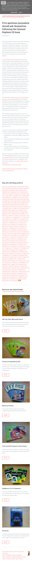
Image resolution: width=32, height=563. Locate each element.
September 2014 (25, 233)
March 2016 (13, 242)
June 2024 (8, 273)
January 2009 (5, 204)
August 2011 (9, 217)
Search (7, 551)
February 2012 (5, 221)
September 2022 (6, 268)
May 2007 (17, 193)
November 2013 (6, 230)
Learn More (14, 12)
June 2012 (20, 221)
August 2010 (24, 212)
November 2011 (7, 219)
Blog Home (19, 168)
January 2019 (5, 253)
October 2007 (26, 195)
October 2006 (22, 190)
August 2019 (26, 253)
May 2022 (11, 266)
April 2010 (11, 212)
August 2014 (17, 233)
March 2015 (21, 237)
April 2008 (20, 199)
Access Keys (21, 551)
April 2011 (11, 215)
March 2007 (5, 193)
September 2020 (12, 259)
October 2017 (16, 248)
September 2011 (17, 217)
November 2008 (15, 203)
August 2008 (17, 201)
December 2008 (24, 203)
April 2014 (20, 231)
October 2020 (21, 259)
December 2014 (24, 235)
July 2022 (17, 266)
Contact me (5, 553)
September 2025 (22, 277)
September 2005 (12, 186)
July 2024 (14, 273)
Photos (8, 558)
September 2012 (14, 222)
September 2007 (17, 195)
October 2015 (5, 240)
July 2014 (10, 233)
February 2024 (22, 271)
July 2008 (10, 201)
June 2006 (20, 188)
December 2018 (23, 251)
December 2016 (15, 246)
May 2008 (26, 199)
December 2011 (16, 219)
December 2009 (6, 210)
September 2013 (14, 228)
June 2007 (23, 193)
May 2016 (19, 242)
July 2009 (20, 206)
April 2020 (20, 257)
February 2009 (13, 204)
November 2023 (6, 271)
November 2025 (14, 278)
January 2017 (23, 246)
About (21, 558)
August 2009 (26, 206)
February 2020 (5, 257)
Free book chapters (16, 557)
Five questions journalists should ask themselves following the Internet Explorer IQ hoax (15, 27)
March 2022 (5, 266)
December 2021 (6, 264)
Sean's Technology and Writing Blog (15, 17)
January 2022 (14, 264)
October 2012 (22, 222)
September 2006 (14, 190)
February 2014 (5, 231)
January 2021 (14, 260)
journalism (8, 164)
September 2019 (7, 255)
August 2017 (9, 248)
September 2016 (14, 244)
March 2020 (13, 257)
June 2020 (4, 259)
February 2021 (22, 260)
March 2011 (5, 215)
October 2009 (15, 208)
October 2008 (6, 203)
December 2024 (23, 275)
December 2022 (16, 268)
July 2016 (25, 242)
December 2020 (6, 260)
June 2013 (17, 226)
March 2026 (5, 280)
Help (11, 551)
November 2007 (7, 197)
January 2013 (14, 224)
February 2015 (13, 237)
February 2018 (14, 250)
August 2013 (5, 228)
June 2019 (19, 253)
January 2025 (5, 277)
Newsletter (9, 555)
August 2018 (22, 250)
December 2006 (15, 192)
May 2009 (8, 206)
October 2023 (21, 269)
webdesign (14, 164)
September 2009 (7, 208)
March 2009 (21, 204)
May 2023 (8, 269)
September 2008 (25, 201)
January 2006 (21, 186)
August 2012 (5, 222)
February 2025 (13, 277)
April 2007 (11, 193)
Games (13, 558)
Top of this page (13, 280)
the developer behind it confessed (12, 59)
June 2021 (8, 262)
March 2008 (13, 199)
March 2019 (13, 253)
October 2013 (22, 228)
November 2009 (24, 208)
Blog (14, 555)
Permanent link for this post (9, 168)
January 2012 (24, 219)
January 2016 (22, 240)
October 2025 (5, 278)
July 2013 (23, 226)
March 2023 (23, 268)
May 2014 (26, 231)
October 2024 (5, 275)
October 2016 (22, 244)
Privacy (15, 551)
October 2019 (15, 255)
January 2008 (24, 197)
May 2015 (8, 239)
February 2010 (22, 210)
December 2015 (14, 240)
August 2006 (5, 190)
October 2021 (15, 262)
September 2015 (22, 239)
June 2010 (17, 212)
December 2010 (23, 213)
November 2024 (14, 275)
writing (19, 164)
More (5, 330)
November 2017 (25, 248)
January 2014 (23, 230)
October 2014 (6, 235)
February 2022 (22, 264)
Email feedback (10, 170)
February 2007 (24, 192)
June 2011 (23, 215)
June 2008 (4, 201)
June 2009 (14, 206)
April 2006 (8, 188)
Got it (20, 12)
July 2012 (26, 221)
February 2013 (22, 224)
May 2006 (14, 188)
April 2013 (11, 226)
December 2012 (6, 224)
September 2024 (21, 273)
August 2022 (24, 266)
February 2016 (5, 242)
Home (3, 17)
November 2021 (24, 262)
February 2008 (5, 199)
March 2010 (5, 212)
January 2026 (22, 278)
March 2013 (5, 226)
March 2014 (13, 231)
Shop (17, 558)
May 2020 (26, 257)
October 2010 (15, 213)
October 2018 (5, 251)
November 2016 (6, 246)
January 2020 (23, 255)
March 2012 (13, 221)
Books (9, 557)
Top (3, 551)
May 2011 (17, 215)
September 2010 (6, 213)
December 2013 (15, 230)
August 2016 (5, 244)
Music (4, 558)
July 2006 (26, 188)
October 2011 (26, 217)
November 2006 (6, 192)
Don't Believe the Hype (7, 157)
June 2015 (14, 239)
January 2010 (14, 210)
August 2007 (9, 195)
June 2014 (4, 233)
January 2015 (5, 237)
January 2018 (6, 250)
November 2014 (15, 235)
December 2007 (16, 197)
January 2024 (14, 271)
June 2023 (14, 269)
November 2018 (14, 251)
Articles (24, 557)
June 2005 (4, 186)
